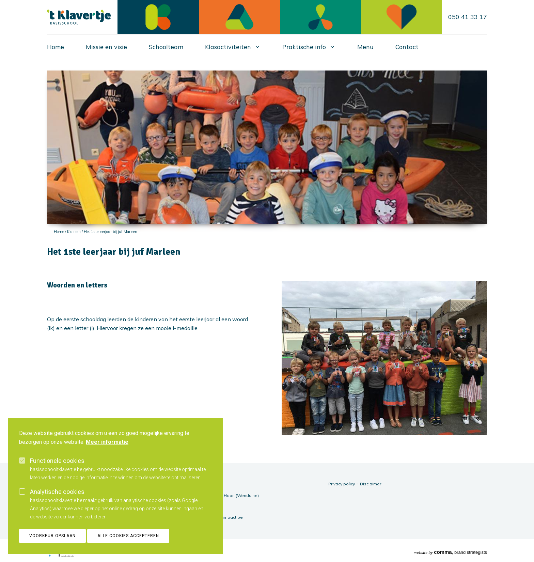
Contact (407, 47)
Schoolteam (166, 47)
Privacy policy (341, 483)
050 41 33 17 (467, 17)
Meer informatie (107, 449)
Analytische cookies (57, 499)
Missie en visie (106, 47)
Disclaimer (370, 483)
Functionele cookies (57, 468)
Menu (365, 47)
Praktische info (304, 47)
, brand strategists (450, 552)
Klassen (74, 231)
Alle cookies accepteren (128, 543)
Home (55, 47)
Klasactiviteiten (228, 47)
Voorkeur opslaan (52, 543)
